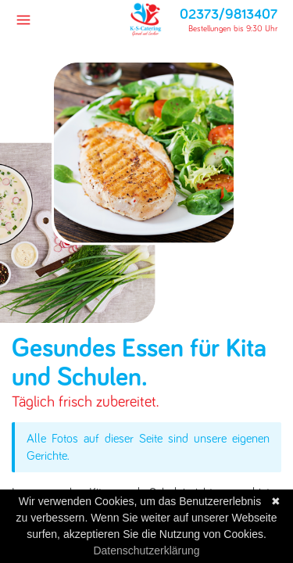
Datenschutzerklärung (146, 550)
